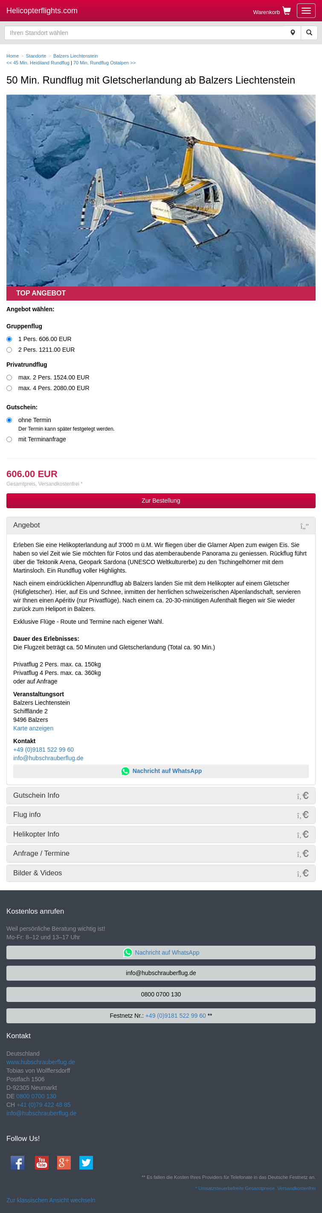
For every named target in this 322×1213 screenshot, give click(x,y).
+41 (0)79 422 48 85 (44, 1104)
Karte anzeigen (33, 728)
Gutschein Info (36, 795)
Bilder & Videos (37, 873)
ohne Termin (66, 424)
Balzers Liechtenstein (75, 55)
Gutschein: (22, 407)
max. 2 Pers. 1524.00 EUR (54, 377)
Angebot (26, 525)
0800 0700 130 (161, 994)
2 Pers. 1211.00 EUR (46, 349)
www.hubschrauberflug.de (40, 1062)
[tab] (161, 525)
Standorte (36, 55)
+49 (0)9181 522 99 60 (43, 749)
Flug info (27, 815)
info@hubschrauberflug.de (48, 758)
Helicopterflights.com (42, 10)
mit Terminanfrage (42, 439)
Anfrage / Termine (41, 853)
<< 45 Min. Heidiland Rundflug (38, 62)
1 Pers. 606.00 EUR (45, 339)
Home (12, 55)
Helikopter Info (36, 834)
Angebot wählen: (30, 309)
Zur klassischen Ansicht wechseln (51, 1200)
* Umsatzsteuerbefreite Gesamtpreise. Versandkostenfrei (255, 1188)
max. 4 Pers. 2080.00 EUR (54, 388)
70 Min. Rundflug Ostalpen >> (104, 62)
